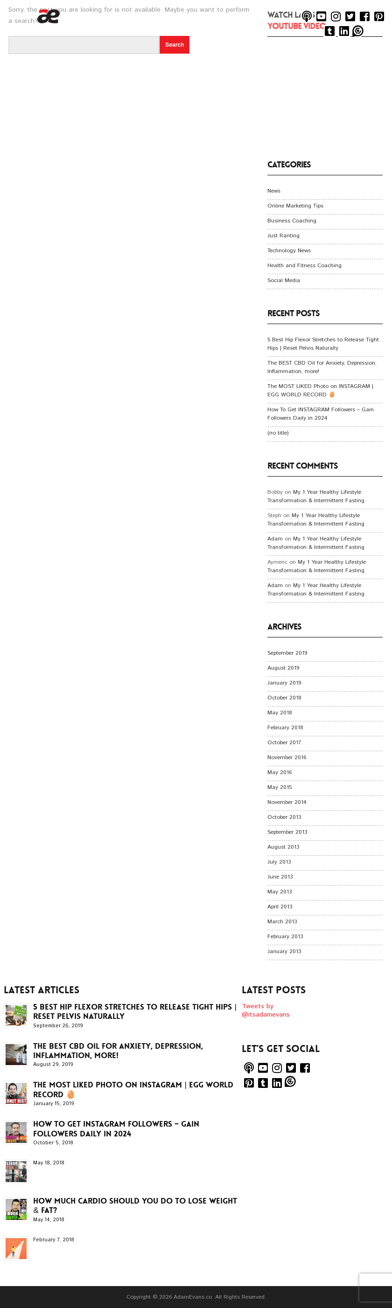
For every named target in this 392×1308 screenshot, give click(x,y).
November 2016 (286, 757)
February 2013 (285, 937)
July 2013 (279, 862)
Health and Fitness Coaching (304, 266)
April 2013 (279, 907)
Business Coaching (291, 221)
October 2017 (284, 743)
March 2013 (282, 922)
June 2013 (280, 877)
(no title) (278, 433)
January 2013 (284, 951)
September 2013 (287, 832)
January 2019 (284, 683)
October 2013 (284, 817)
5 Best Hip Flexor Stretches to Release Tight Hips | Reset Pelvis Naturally (323, 344)
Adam (275, 539)
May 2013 (279, 892)
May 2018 (279, 713)
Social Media (283, 280)
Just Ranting (283, 236)
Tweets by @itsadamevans (266, 1010)
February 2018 (285, 728)
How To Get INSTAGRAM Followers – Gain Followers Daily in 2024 (320, 414)
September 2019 (287, 653)
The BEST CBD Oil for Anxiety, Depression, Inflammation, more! (118, 1050)
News (273, 191)
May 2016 (279, 772)
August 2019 (283, 668)
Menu (381, 44)
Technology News (289, 251)
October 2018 (284, 698)
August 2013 (283, 847)
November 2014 (287, 802)
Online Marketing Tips (295, 206)
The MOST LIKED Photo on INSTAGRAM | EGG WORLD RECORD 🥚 (320, 390)
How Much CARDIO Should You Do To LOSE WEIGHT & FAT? (135, 1205)
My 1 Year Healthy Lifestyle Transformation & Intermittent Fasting (315, 496)
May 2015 (279, 787)
